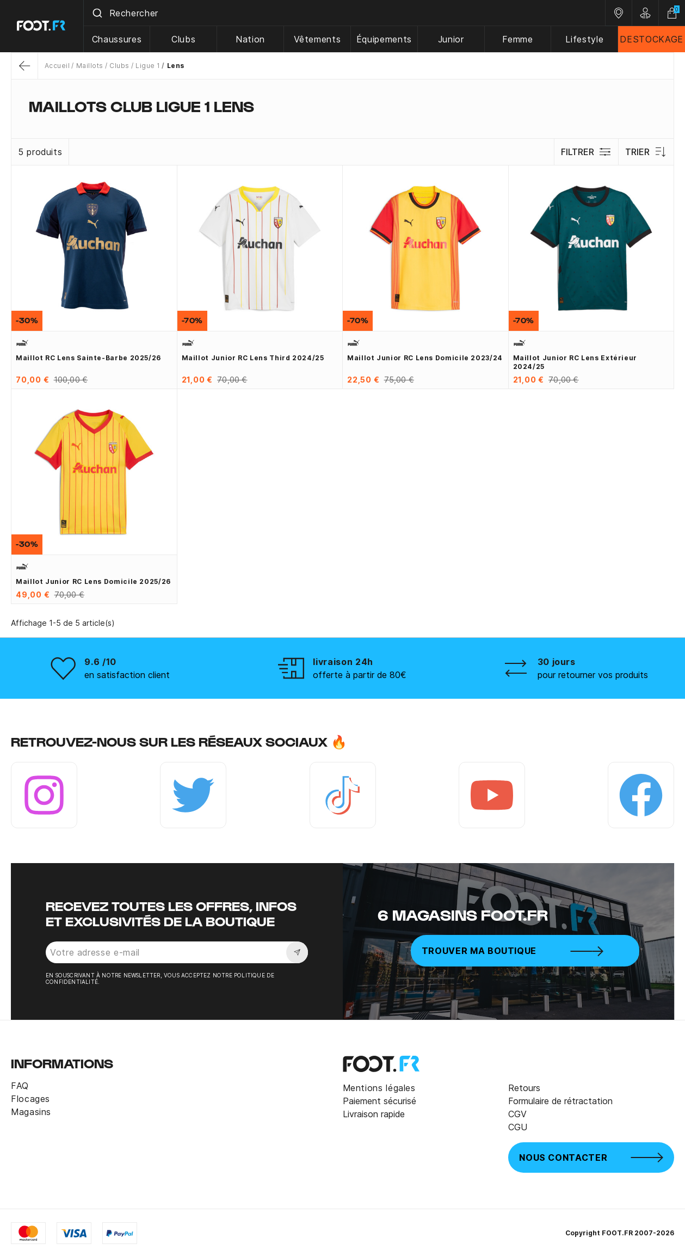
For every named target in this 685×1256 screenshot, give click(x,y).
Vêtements (317, 39)
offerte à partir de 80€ (359, 674)
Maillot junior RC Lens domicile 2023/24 (425, 358)
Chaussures (117, 39)
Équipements (384, 39)
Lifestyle (585, 39)
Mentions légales (379, 1087)
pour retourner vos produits (593, 674)
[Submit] (97, 13)
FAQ (20, 1085)
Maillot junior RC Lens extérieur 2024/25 (575, 362)
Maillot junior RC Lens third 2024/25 (253, 358)
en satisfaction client (127, 674)
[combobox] (344, 13)
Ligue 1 (147, 65)
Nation (251, 39)
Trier (646, 151)
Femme (518, 39)
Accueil (57, 65)
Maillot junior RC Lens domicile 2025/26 (93, 581)
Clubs (184, 39)
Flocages (30, 1098)
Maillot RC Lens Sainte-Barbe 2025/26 (88, 358)
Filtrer (586, 151)
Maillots (89, 65)
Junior (451, 39)
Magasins (31, 1111)
